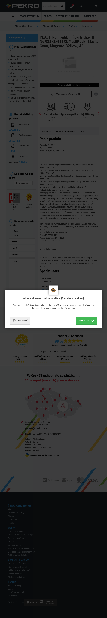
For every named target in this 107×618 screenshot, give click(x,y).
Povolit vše (87, 320)
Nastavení (19, 320)
